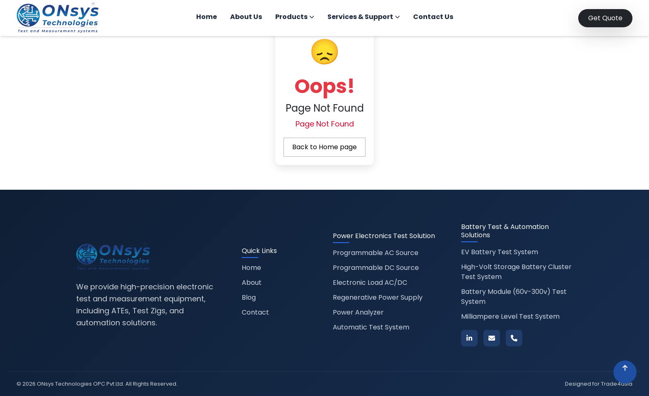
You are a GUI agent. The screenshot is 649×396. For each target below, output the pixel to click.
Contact (255, 312)
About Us (246, 16)
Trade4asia (616, 384)
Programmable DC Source (376, 267)
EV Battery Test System (499, 252)
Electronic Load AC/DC (370, 282)
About (252, 282)
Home (206, 16)
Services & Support (363, 16)
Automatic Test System (371, 327)
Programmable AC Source (375, 253)
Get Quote (605, 18)
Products (294, 16)
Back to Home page (324, 147)
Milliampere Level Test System (510, 316)
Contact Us (433, 16)
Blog (249, 297)
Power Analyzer (358, 312)
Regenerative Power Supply (378, 297)
